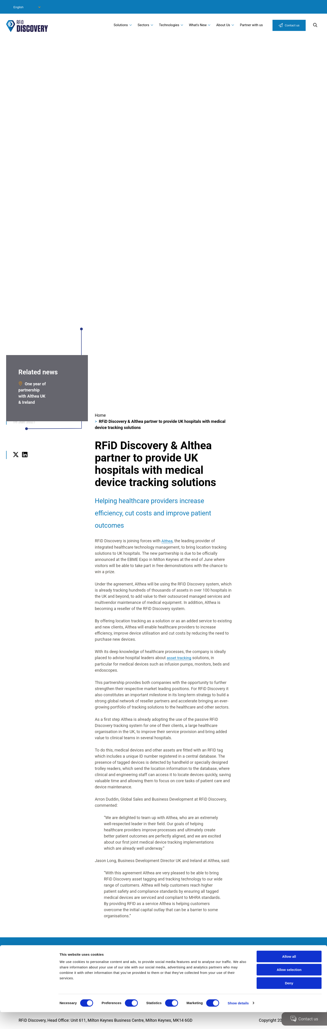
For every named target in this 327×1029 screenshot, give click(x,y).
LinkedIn (25, 460)
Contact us (292, 25)
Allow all (289, 973)
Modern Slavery (42, 957)
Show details (238, 1020)
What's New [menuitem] (198, 25)
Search (315, 25)
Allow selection (289, 987)
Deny (289, 1000)
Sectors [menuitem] (143, 25)
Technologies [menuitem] (169, 25)
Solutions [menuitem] (121, 25)
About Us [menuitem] (223, 25)
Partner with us (251, 25)
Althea (167, 540)
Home (100, 415)
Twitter (16, 460)
